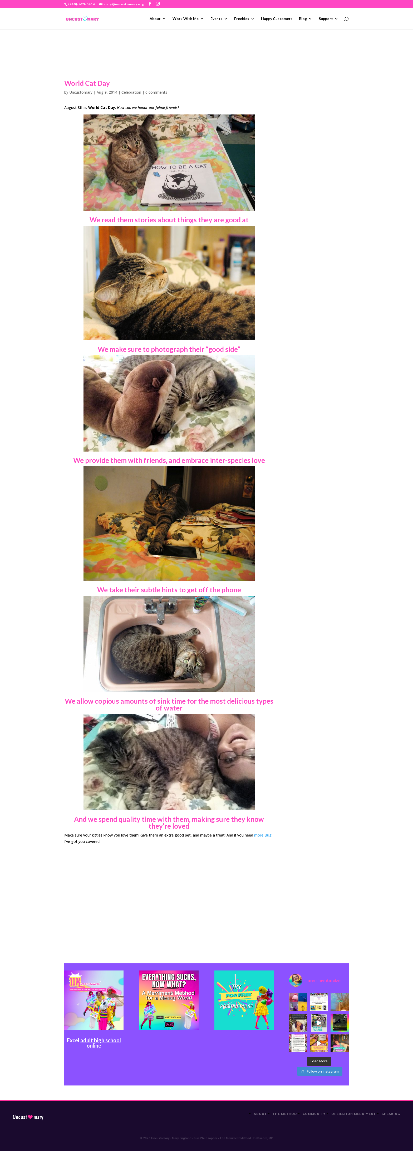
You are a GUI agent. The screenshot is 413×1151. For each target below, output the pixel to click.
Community (314, 1114)
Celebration (131, 92)
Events (216, 19)
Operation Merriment (353, 1114)
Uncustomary (80, 92)
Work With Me (186, 19)
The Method (285, 1114)
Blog (303, 19)
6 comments (156, 92)
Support (326, 19)
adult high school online (100, 1043)
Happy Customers (276, 19)
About (155, 19)
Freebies (241, 19)
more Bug (263, 835)
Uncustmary (28, 1117)
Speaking (391, 1114)
